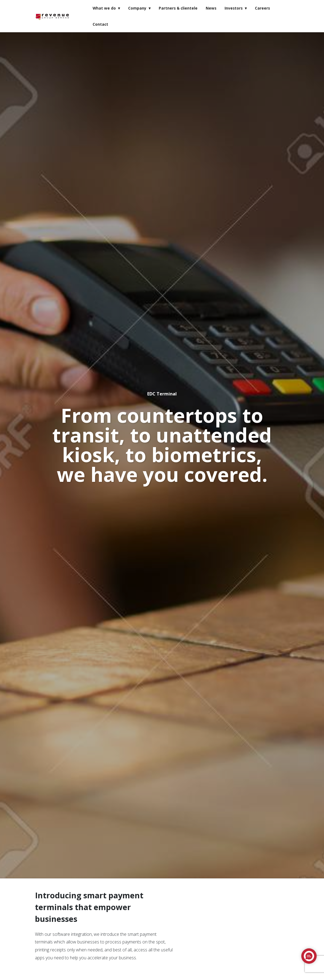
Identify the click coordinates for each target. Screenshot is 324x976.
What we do (104, 8)
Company (137, 8)
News (211, 8)
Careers (262, 8)
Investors (234, 8)
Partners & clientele (178, 8)
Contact (100, 24)
